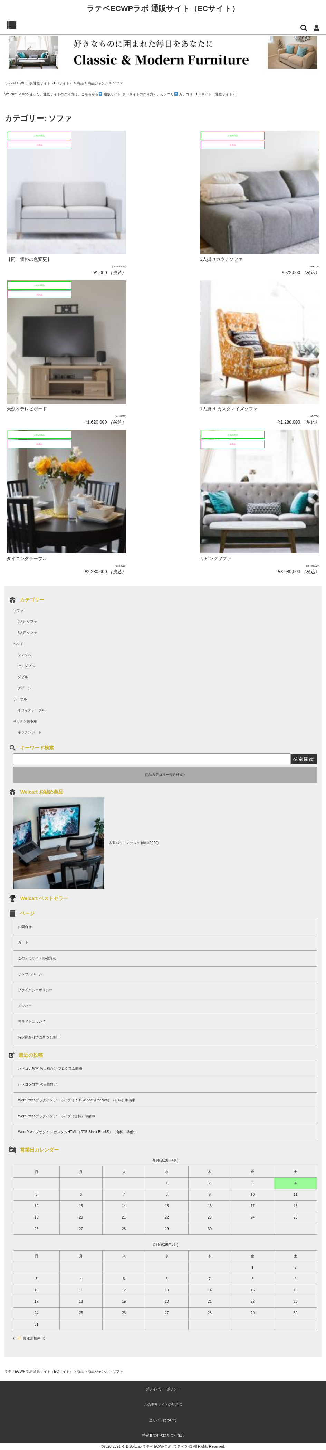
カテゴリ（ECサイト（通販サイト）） (209, 94)
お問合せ (25, 927)
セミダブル (26, 666)
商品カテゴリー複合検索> (165, 774)
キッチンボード (30, 732)
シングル (24, 655)
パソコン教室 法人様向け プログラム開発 (50, 1068)
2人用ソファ (27, 622)
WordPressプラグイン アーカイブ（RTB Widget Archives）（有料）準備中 (76, 1100)
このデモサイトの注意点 (37, 958)
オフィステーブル (31, 710)
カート (23, 942)
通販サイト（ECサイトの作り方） (130, 94)
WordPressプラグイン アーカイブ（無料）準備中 (56, 1116)
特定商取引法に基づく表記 (38, 1037)
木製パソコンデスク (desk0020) (134, 843)
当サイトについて (32, 1021)
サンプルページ (30, 974)
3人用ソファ (27, 633)
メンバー (25, 1006)
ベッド (18, 644)
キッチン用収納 (25, 721)
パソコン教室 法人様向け (37, 1084)
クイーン (24, 688)
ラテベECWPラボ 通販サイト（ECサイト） (163, 8)
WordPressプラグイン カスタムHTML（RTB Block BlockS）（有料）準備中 (77, 1132)
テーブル (20, 699)
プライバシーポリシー (35, 990)
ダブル (23, 677)
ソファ (18, 611)
